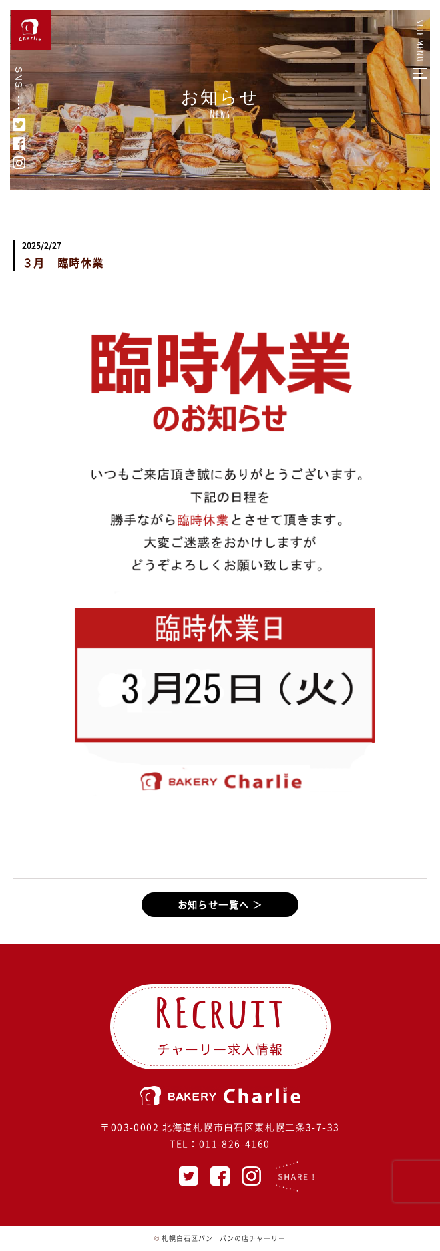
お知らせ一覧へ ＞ (220, 904)
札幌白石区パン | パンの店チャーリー (224, 1238)
